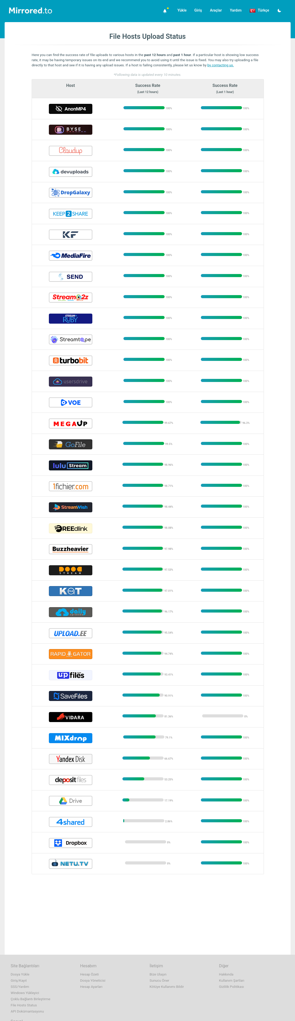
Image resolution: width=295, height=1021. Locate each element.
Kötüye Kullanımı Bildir (167, 987)
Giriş (198, 10)
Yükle (182, 10)
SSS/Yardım (20, 987)
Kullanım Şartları (231, 980)
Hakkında (226, 974)
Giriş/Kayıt (19, 980)
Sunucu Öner (159, 980)
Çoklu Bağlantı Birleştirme (30, 999)
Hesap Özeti (89, 974)
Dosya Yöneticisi (92, 980)
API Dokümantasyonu (27, 1011)
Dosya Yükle (20, 974)
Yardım (236, 10)
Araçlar (216, 10)
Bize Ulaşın (158, 974)
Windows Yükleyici (25, 993)
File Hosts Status (24, 1005)
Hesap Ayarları (91, 987)
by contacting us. (220, 65)
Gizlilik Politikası (231, 987)
